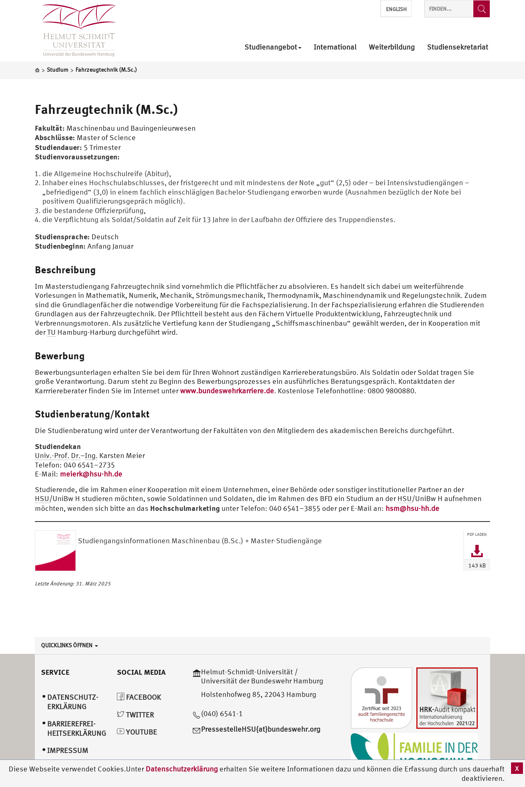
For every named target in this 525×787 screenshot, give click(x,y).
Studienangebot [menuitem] (272, 47)
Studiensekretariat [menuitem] (457, 47)
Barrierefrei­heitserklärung (76, 728)
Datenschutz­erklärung (72, 702)
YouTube (137, 732)
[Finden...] (481, 8)
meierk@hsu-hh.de (91, 473)
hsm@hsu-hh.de (412, 508)
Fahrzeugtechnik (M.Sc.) (106, 109)
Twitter (135, 714)
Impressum (67, 750)
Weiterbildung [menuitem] (392, 47)
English (396, 9)
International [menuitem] (335, 47)
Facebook (139, 697)
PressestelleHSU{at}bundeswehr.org (260, 729)
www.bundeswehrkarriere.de (227, 390)
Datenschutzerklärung (182, 768)
